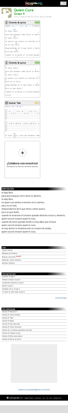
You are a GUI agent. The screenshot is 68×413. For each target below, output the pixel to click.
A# (13, 26)
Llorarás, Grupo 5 (8, 277)
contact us (57, 398)
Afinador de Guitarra (9, 253)
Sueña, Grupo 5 (7, 286)
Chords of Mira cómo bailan (12, 336)
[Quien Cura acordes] (27, 390)
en (47, 398)
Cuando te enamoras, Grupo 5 (13, 283)
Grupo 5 (19, 14)
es (44, 398)
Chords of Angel (8, 321)
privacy (38, 398)
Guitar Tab (15, 103)
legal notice (29, 398)
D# (21, 26)
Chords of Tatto (7, 318)
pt (50, 398)
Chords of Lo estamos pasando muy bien (17, 330)
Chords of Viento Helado (11, 315)
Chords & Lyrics (17, 22)
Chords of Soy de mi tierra (11, 339)
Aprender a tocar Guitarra (11, 260)
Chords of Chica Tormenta (11, 327)
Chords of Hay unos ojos (11, 324)
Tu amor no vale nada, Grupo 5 (13, 292)
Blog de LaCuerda (11, 257)
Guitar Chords (7, 250)
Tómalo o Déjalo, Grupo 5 (11, 280)
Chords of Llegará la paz (11, 333)
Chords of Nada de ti (9, 312)
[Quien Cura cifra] (42, 390)
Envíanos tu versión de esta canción (22, 158)
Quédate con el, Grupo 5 (11, 289)
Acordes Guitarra (8, 263)
